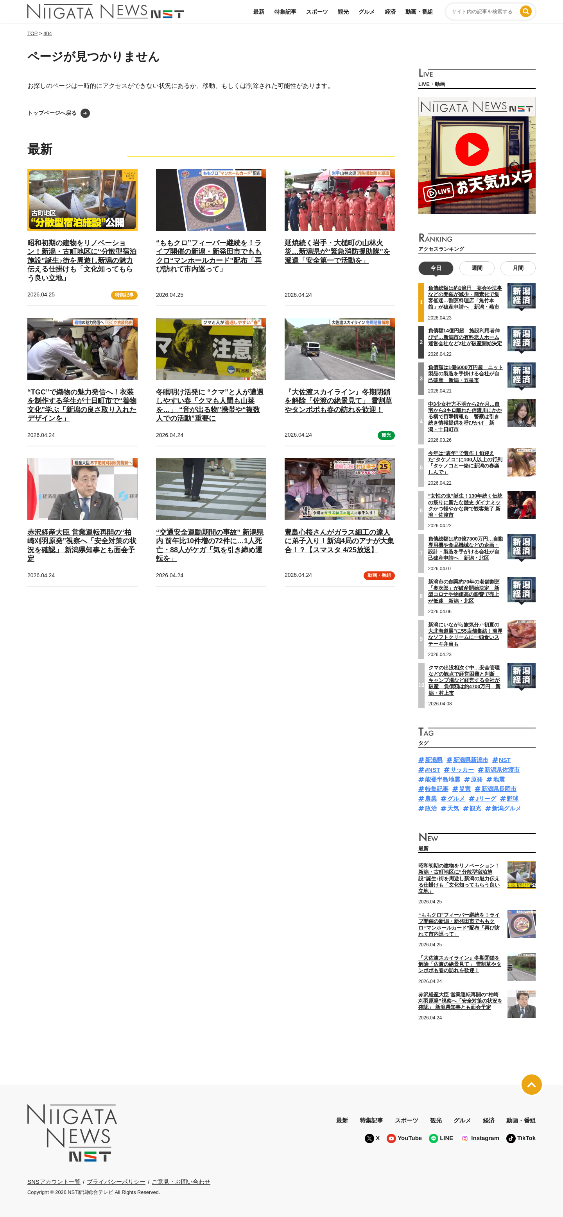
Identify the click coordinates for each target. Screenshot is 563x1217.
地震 (499, 779)
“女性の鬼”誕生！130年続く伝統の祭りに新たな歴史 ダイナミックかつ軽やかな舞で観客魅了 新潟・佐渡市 (465, 505)
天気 (453, 808)
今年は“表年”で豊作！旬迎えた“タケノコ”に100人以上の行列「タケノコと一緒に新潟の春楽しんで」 (465, 462)
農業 (431, 798)
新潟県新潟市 (470, 760)
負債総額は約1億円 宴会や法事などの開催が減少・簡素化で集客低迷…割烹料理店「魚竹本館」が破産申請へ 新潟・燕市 (465, 297)
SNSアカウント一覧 (54, 1181)
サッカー (462, 769)
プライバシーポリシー (116, 1181)
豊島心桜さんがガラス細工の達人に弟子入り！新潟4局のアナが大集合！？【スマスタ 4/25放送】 (339, 541)
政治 (431, 808)
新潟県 (434, 760)
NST (505, 760)
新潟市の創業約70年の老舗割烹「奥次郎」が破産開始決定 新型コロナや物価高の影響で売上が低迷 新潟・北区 (464, 591)
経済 (390, 12)
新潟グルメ (506, 808)
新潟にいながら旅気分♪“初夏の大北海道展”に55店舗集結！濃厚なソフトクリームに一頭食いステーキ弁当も (465, 634)
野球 (512, 798)
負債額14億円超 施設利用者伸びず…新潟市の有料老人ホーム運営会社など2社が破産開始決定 (465, 337)
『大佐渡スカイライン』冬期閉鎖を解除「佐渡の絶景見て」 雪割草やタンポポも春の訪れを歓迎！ (338, 401)
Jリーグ (485, 798)
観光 (343, 12)
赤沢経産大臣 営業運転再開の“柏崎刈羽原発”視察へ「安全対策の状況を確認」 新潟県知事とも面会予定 (460, 1000)
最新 (258, 12)
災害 (465, 788)
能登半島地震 (442, 779)
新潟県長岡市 (498, 788)
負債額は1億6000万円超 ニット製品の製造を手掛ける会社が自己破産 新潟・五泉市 (465, 373)
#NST (432, 769)
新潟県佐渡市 (502, 769)
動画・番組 (419, 12)
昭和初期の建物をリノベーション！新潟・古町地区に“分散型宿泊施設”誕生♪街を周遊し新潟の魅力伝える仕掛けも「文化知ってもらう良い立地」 (81, 260)
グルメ (367, 12)
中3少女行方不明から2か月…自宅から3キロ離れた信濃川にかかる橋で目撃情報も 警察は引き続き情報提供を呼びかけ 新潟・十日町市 (465, 416)
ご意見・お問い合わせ (181, 1181)
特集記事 (285, 12)
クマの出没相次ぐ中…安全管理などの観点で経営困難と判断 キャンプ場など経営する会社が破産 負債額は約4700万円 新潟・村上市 (465, 680)
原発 (476, 779)
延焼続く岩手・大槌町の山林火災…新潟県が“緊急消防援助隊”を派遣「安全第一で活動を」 (337, 251)
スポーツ (317, 12)
